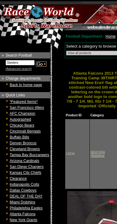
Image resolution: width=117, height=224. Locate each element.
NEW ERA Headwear (97, 154)
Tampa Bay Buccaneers (29, 155)
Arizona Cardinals (24, 161)
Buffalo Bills (19, 137)
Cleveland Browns (25, 149)
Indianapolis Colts (24, 184)
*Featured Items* (24, 102)
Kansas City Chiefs (25, 172)
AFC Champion (22, 113)
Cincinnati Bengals (25, 131)
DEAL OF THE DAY (26, 196)
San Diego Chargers (27, 167)
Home (110, 36)
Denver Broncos (23, 143)
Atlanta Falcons (23, 214)
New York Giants (23, 220)
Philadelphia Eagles (26, 208)
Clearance (18, 178)
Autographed (20, 119)
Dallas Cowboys (23, 190)
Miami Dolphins (22, 202)
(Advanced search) (19, 69)
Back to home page (26, 85)
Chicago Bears (22, 125)
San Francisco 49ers (27, 107)
